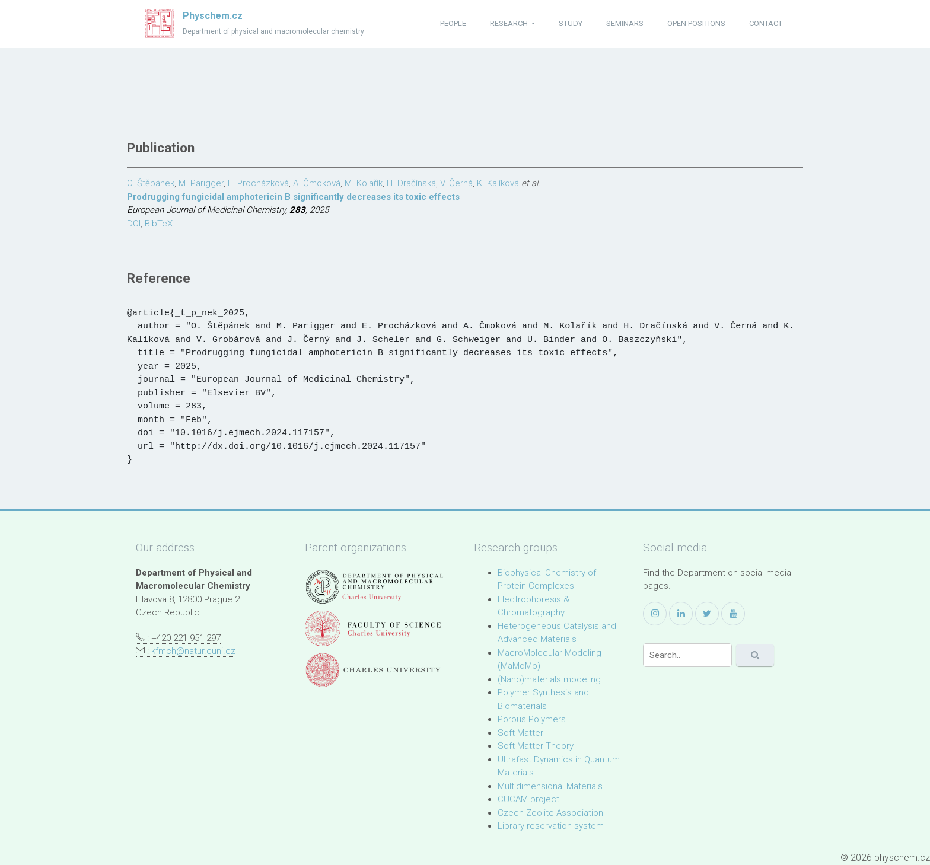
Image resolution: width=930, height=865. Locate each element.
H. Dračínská (411, 183)
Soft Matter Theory (536, 745)
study (570, 23)
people (453, 23)
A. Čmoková (316, 183)
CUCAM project (528, 799)
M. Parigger (201, 183)
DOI (134, 223)
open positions (696, 23)
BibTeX (159, 223)
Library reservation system (551, 826)
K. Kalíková (498, 183)
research (510, 23)
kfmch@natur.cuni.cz (193, 651)
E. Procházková (258, 183)
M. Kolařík (364, 183)
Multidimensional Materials (550, 786)
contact (765, 23)
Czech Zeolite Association (550, 812)
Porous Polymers (532, 719)
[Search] (687, 655)
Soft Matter (520, 732)
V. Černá (456, 183)
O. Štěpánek (150, 183)
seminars (625, 23)
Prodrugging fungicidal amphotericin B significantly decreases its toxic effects (293, 196)
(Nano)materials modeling (549, 679)
